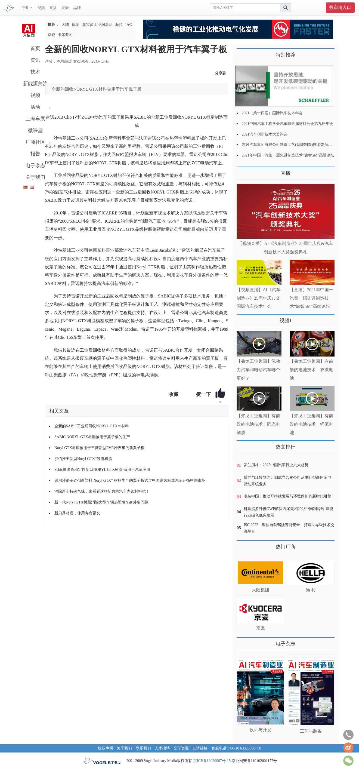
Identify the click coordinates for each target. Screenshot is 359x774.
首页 (35, 48)
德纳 (75, 25)
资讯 (35, 60)
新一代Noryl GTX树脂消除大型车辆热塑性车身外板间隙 (101, 502)
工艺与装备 (311, 731)
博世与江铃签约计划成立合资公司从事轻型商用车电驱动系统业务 (287, 480)
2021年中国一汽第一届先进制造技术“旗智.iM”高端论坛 (288, 155)
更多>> (242, 171)
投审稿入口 (340, 7)
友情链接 (200, 748)
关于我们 (35, 177)
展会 (65, 8)
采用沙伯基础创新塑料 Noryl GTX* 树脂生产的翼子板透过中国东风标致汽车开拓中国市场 (129, 480)
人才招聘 (162, 748)
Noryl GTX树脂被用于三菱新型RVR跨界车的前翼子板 (99, 448)
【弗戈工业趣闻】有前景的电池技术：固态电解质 (258, 424)
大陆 (65, 25)
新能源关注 (35, 83)
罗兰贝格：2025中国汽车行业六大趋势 (276, 465)
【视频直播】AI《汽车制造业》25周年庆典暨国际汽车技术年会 (258, 298)
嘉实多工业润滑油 (97, 25)
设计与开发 (260, 729)
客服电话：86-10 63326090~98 (236, 748)
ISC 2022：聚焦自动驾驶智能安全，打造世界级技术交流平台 (289, 528)
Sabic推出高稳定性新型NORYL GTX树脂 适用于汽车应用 (102, 470)
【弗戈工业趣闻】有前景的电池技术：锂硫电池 (311, 424)
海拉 (119, 25)
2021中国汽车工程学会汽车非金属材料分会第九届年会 (287, 124)
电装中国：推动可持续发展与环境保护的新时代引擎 (287, 496)
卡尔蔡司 (65, 35)
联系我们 (143, 748)
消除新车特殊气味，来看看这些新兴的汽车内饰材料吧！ (102, 491)
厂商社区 (35, 142)
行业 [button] (25, 8)
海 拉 (311, 590)
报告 (35, 153)
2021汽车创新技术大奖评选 (264, 134)
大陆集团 (260, 590)
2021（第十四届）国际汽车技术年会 (272, 113)
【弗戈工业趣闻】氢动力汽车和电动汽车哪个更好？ (258, 369)
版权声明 (105, 748)
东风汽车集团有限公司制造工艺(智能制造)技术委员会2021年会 (294, 145)
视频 (41, 8)
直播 (53, 8)
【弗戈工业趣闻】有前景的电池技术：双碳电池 (311, 369)
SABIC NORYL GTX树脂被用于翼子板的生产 (92, 437)
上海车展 (35, 118)
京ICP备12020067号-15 (212, 761)
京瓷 (51, 35)
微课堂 (35, 130)
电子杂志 (35, 165)
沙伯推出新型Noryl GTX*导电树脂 (83, 459)
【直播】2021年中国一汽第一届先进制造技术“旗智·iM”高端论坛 (311, 298)
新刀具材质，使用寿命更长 (77, 513)
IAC (128, 25)
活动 (35, 107)
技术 (35, 72)
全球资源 (181, 748)
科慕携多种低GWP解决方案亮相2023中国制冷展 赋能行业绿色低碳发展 (288, 512)
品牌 (77, 8)
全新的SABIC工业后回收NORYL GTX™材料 (91, 426)
